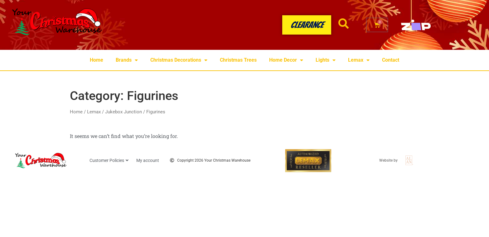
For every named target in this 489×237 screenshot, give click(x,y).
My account (147, 160)
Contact (390, 60)
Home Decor (286, 60)
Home (96, 60)
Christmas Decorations (178, 60)
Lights (326, 60)
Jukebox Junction (123, 112)
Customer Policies (109, 160)
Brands (127, 60)
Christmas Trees (238, 60)
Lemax (359, 60)
